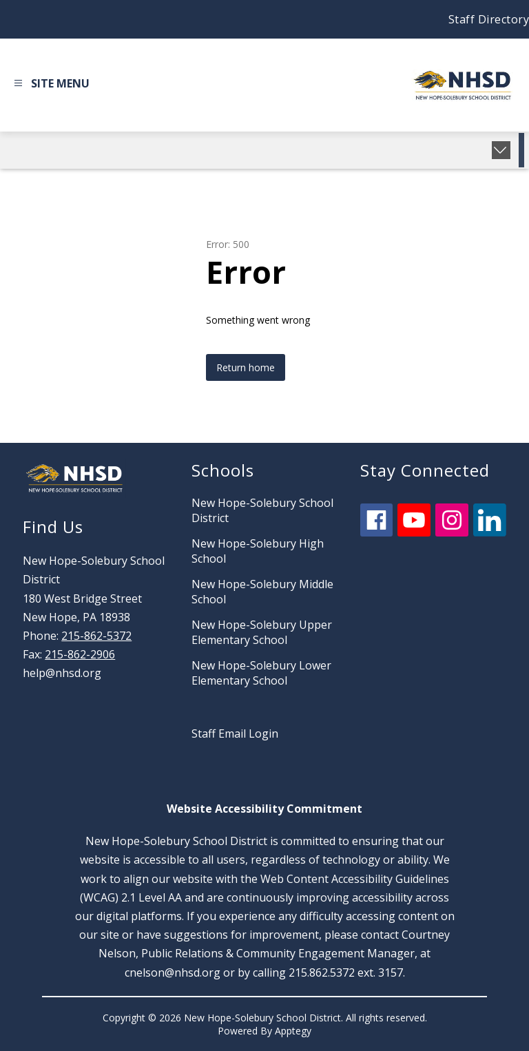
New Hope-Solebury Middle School (262, 591)
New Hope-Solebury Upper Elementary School (261, 632)
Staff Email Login (234, 733)
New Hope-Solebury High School (257, 551)
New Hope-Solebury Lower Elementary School (261, 673)
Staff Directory (489, 19)
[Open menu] (50, 85)
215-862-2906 (80, 654)
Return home (245, 367)
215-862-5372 (96, 635)
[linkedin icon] (489, 532)
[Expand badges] (501, 150)
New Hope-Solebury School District (262, 510)
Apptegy (293, 1030)
